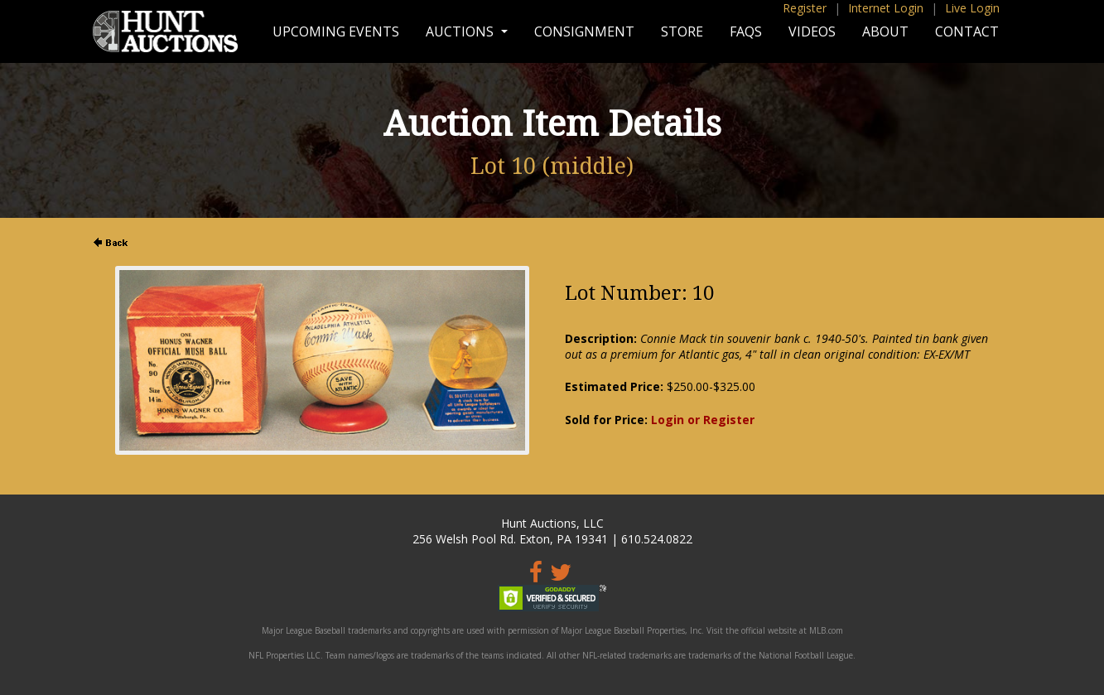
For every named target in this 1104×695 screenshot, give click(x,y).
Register (805, 8)
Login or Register (702, 419)
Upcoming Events (335, 31)
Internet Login (885, 8)
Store (682, 31)
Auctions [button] (461, 31)
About (885, 31)
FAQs (746, 31)
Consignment (584, 31)
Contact (967, 31)
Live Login (972, 8)
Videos (812, 31)
